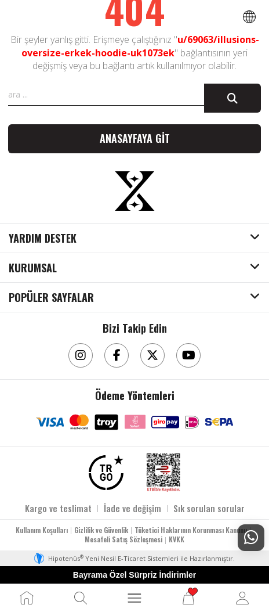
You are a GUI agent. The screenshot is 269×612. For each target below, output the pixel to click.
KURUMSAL (33, 268)
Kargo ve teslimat (58, 508)
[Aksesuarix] (134, 191)
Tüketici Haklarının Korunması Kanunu (190, 530)
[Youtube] (188, 355)
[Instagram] (80, 355)
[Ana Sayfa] (27, 598)
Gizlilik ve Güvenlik (101, 530)
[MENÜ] (134, 598)
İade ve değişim (132, 508)
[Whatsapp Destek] (251, 537)
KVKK (176, 539)
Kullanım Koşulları (42, 530)
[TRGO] (106, 472)
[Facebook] (116, 355)
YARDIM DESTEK (43, 238)
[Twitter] (152, 355)
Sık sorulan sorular (209, 508)
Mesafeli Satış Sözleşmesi (123, 539)
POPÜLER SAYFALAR (51, 298)
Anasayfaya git (135, 138)
